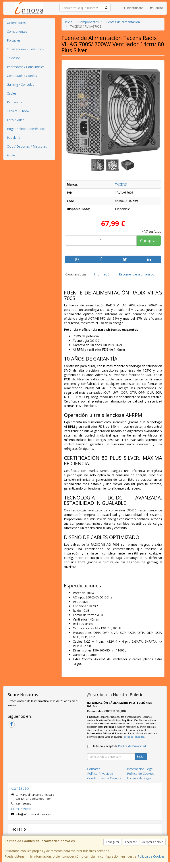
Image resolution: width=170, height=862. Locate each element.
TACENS (121, 184)
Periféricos (14, 102)
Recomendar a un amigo (136, 274)
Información (102, 274)
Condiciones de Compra (104, 778)
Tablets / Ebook (18, 111)
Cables (11, 93)
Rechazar (131, 842)
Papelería (13, 137)
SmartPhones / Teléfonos (25, 49)
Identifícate (133, 8)
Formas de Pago (139, 778)
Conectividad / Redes (22, 76)
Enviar (141, 756)
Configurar (112, 842)
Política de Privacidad (133, 736)
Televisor (13, 58)
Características (75, 274)
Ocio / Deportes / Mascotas (27, 146)
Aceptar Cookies (152, 842)
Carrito (156, 8)
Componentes (17, 31)
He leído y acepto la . (119, 746)
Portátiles (14, 40)
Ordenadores (16, 23)
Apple (11, 155)
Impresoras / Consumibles (25, 67)
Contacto (93, 769)
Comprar (148, 240)
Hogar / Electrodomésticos (26, 129)
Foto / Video (16, 120)
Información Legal (140, 769)
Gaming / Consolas (20, 84)
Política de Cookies (151, 856)
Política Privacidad (100, 773)
